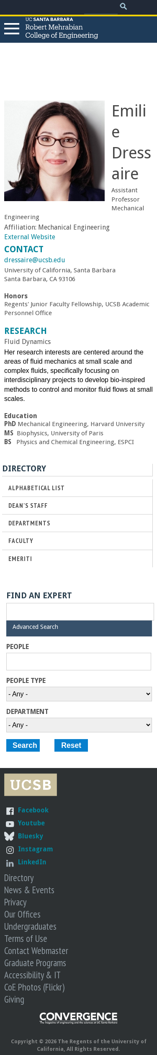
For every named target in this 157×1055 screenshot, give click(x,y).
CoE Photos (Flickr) (34, 987)
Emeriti (20, 559)
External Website (29, 237)
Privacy (15, 902)
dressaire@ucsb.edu (34, 260)
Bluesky (30, 836)
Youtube (31, 823)
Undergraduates (30, 926)
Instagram (35, 849)
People (17, 647)
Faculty (20, 541)
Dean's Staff (28, 505)
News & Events (29, 890)
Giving (14, 999)
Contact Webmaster (36, 950)
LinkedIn (32, 862)
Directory (18, 877)
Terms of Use (25, 938)
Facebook (33, 810)
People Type (26, 681)
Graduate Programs (35, 963)
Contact (24, 249)
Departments (29, 523)
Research (25, 331)
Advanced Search (35, 626)
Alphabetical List (36, 488)
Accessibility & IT (32, 975)
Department (27, 712)
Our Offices (22, 914)
